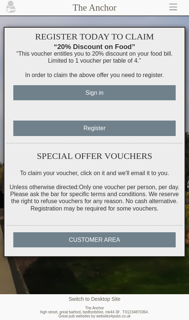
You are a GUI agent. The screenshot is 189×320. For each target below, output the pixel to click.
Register (95, 128)
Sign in (94, 93)
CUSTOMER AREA (94, 240)
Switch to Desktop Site (94, 299)
